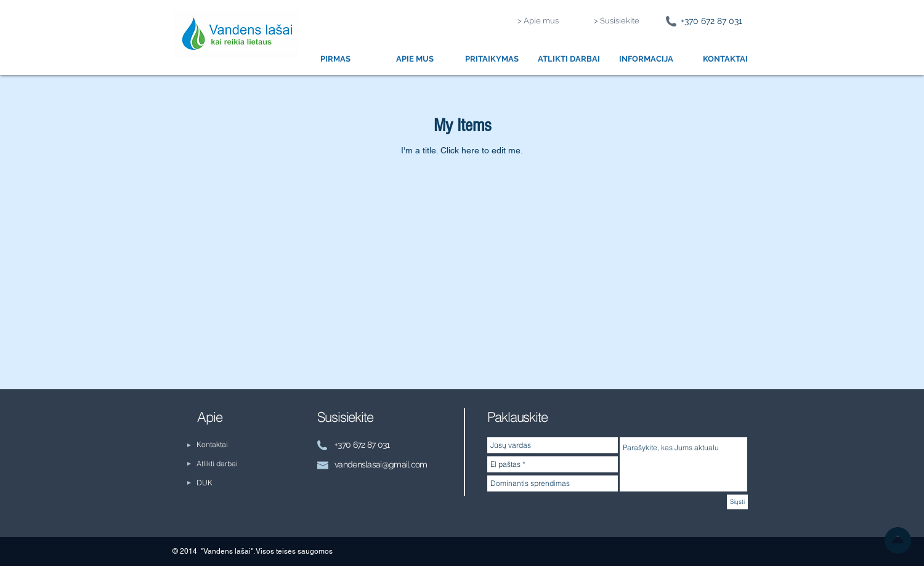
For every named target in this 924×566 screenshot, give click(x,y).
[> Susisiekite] (617, 21)
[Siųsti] (737, 502)
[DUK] (230, 483)
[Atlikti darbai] (230, 464)
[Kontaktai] (218, 445)
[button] (414, 59)
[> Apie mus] (538, 21)
